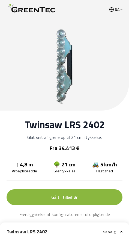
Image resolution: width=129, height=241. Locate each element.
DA (115, 9)
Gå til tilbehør (64, 197)
